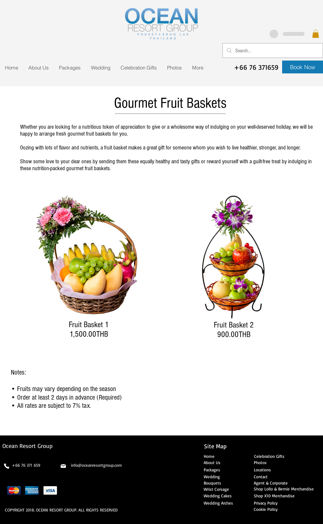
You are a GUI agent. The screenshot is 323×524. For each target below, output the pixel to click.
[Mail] (63, 466)
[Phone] (6, 466)
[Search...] (272, 50)
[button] (315, 34)
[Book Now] (302, 67)
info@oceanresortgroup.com (96, 465)
